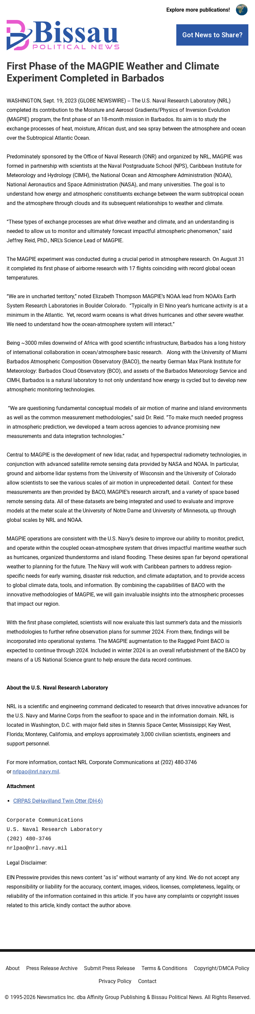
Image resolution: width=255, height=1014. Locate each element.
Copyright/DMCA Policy (221, 968)
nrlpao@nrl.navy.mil (36, 771)
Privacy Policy (115, 981)
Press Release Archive (51, 968)
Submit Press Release (109, 968)
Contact (147, 981)
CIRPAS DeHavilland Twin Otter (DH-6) (58, 801)
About (13, 968)
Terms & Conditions (164, 968)
